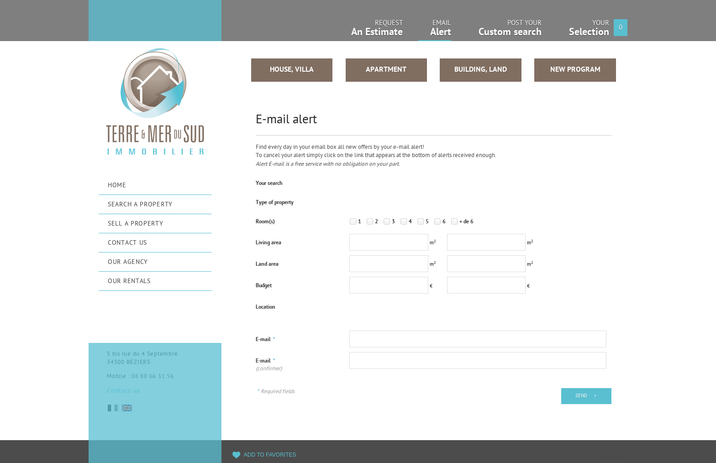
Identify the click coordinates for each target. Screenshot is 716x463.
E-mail (265, 339)
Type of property (275, 202)
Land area (267, 264)
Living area (268, 243)
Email (434, 31)
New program (575, 69)
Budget (264, 285)
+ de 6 (466, 222)
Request (377, 30)
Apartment (386, 69)
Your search (269, 183)
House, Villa (292, 69)
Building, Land (480, 69)
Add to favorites (270, 455)
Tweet (610, 457)
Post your (510, 30)
